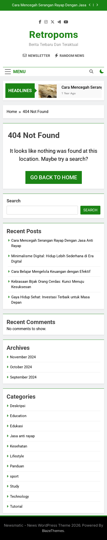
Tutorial (16, 506)
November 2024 (23, 357)
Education (18, 416)
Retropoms (53, 34)
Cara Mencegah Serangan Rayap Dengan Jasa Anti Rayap (49, 5)
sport (14, 476)
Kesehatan (18, 446)
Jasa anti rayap (22, 436)
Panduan (17, 466)
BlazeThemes (53, 531)
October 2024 (21, 367)
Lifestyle (17, 456)
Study (14, 486)
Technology (19, 496)
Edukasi (16, 426)
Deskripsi (17, 406)
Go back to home (53, 177)
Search (14, 200)
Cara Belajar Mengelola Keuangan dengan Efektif (50, 271)
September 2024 (23, 377)
